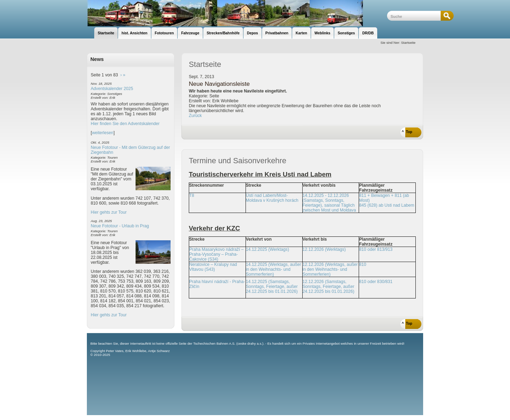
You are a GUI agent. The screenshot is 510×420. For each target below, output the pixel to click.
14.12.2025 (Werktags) (267, 249)
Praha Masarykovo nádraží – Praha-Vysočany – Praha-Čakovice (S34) (216, 254)
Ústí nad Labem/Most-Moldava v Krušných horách (272, 198)
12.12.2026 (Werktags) (324, 249)
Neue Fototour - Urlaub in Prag (120, 225)
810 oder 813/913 (375, 249)
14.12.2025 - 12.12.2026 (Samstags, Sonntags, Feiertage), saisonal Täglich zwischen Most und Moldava (329, 203)
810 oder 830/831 (375, 281)
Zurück (195, 115)
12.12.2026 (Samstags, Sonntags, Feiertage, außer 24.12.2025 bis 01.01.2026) (328, 286)
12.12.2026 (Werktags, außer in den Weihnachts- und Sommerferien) (330, 269)
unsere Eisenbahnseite (237, 13)
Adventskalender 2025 (112, 88)
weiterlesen (102, 132)
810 (362, 264)
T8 (191, 195)
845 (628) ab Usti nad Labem (386, 205)
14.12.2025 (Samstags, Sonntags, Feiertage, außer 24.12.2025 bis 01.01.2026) (272, 286)
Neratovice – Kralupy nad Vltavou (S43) (213, 267)
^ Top (407, 132)
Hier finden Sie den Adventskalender (125, 123)
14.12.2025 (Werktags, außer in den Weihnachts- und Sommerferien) (273, 269)
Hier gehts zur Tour (108, 212)
